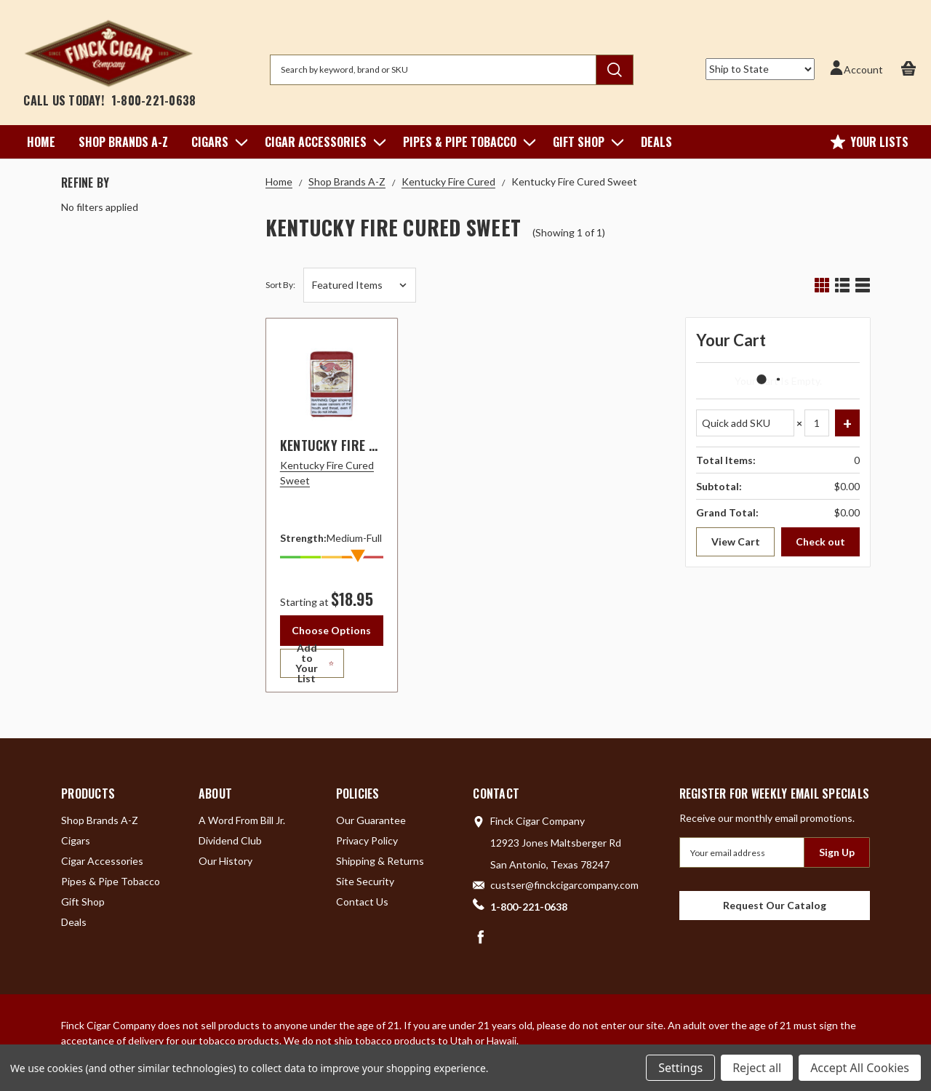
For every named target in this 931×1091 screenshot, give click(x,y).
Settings (680, 1068)
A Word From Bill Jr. (242, 825)
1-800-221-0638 (153, 100)
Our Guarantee (371, 825)
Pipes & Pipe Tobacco (466, 142)
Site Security (365, 886)
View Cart (735, 541)
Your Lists (869, 142)
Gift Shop (585, 142)
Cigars (216, 142)
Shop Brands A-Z (123, 142)
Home (41, 142)
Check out (820, 541)
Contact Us (362, 906)
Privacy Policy (367, 845)
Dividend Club (230, 845)
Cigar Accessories (322, 142)
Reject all (756, 1068)
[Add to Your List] (331, 668)
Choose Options (331, 630)
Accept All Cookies (859, 1068)
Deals (656, 142)
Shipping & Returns (380, 866)
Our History (225, 866)
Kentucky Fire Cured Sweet (362, 445)
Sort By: (280, 284)
